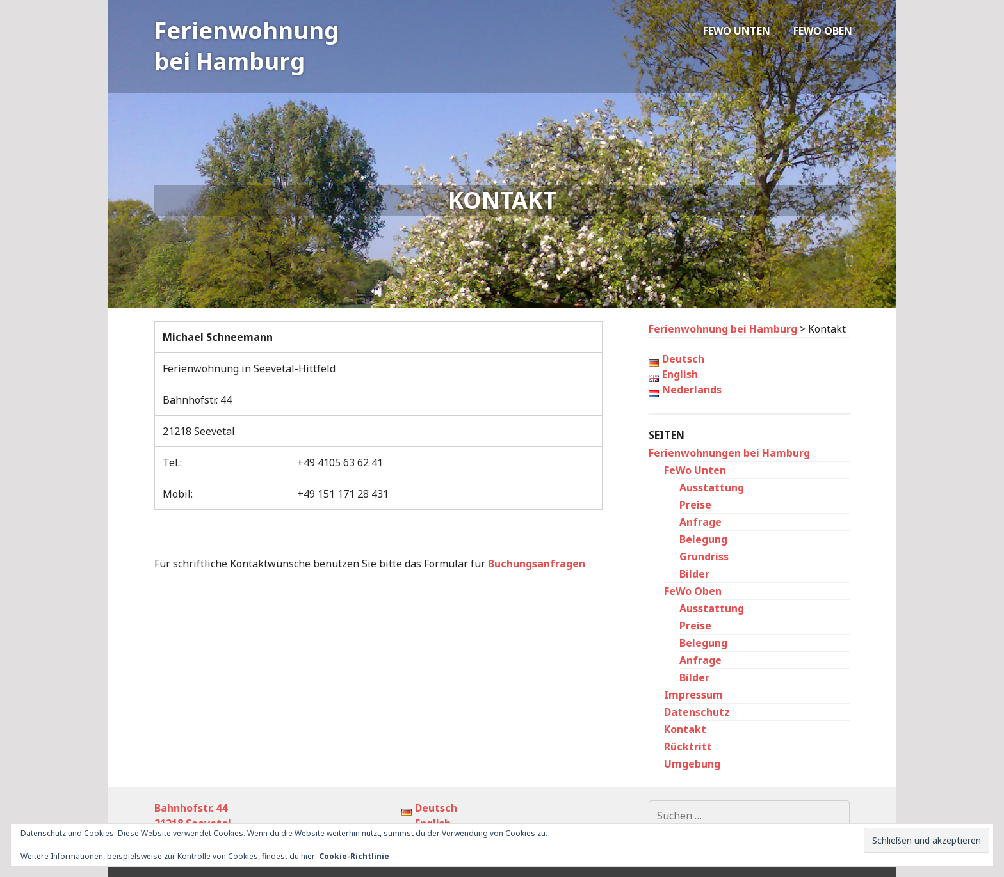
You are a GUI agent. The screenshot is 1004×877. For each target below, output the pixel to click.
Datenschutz (697, 712)
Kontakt (685, 729)
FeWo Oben (822, 31)
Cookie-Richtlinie (354, 856)
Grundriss (704, 556)
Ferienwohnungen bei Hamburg (729, 453)
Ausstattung (711, 487)
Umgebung (692, 764)
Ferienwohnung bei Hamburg (246, 46)
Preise (695, 505)
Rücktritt (688, 746)
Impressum (693, 695)
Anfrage (700, 522)
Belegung (703, 539)
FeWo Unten (736, 31)
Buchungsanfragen (536, 564)
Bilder (694, 574)
